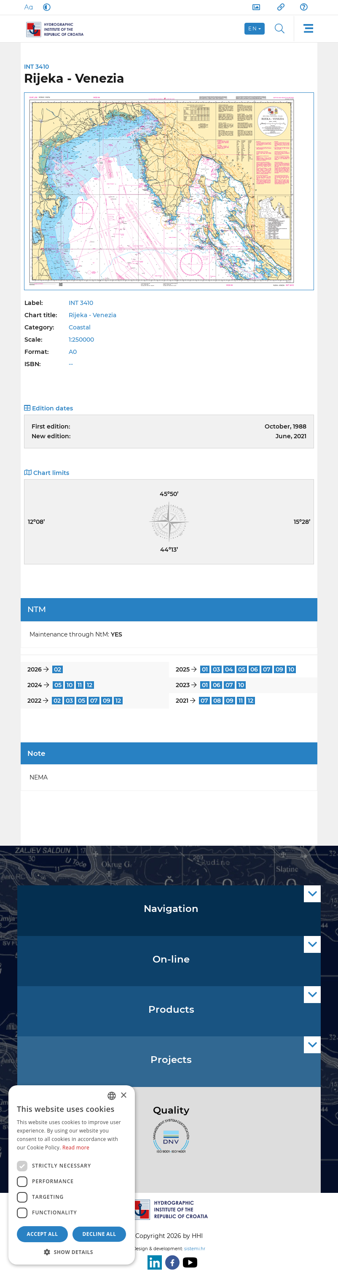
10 (291, 669)
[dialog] (71, 1175)
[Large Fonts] (28, 7)
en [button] (252, 28)
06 (254, 669)
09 (279, 669)
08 (217, 700)
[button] (71, 1252)
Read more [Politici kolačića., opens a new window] (75, 1147)
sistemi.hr (194, 1248)
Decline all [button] (99, 1234)
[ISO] (169, 1141)
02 (57, 669)
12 (89, 685)
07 (267, 669)
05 (241, 669)
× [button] (123, 1095)
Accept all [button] (42, 1234)
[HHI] (58, 28)
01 (205, 669)
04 (229, 669)
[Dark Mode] (45, 7)
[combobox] (111, 1096)
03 (216, 669)
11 (80, 685)
